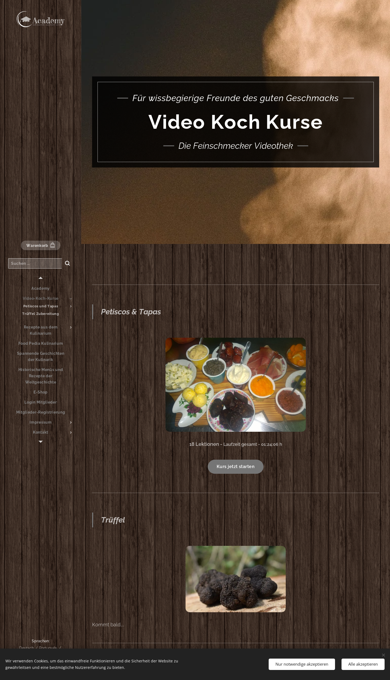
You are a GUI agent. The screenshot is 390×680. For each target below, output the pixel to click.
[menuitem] (41, 288)
